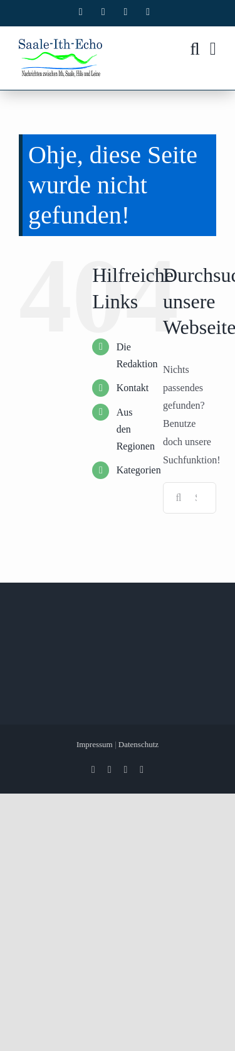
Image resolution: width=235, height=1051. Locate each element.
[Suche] (178, 498)
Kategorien (139, 470)
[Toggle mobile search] (195, 49)
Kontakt (133, 387)
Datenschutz (138, 744)
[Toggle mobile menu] (213, 49)
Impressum (94, 744)
